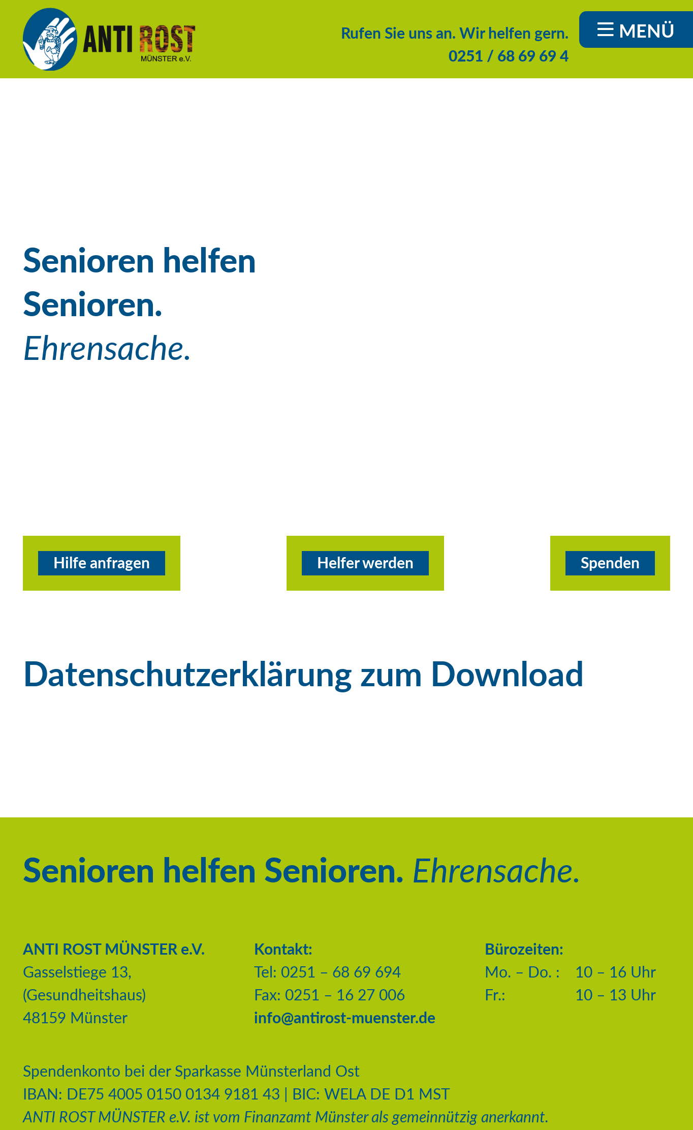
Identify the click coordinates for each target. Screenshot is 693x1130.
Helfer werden (365, 562)
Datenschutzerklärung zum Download (303, 673)
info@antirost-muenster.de (344, 1017)
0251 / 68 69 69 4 (509, 55)
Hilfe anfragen (101, 562)
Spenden (610, 562)
